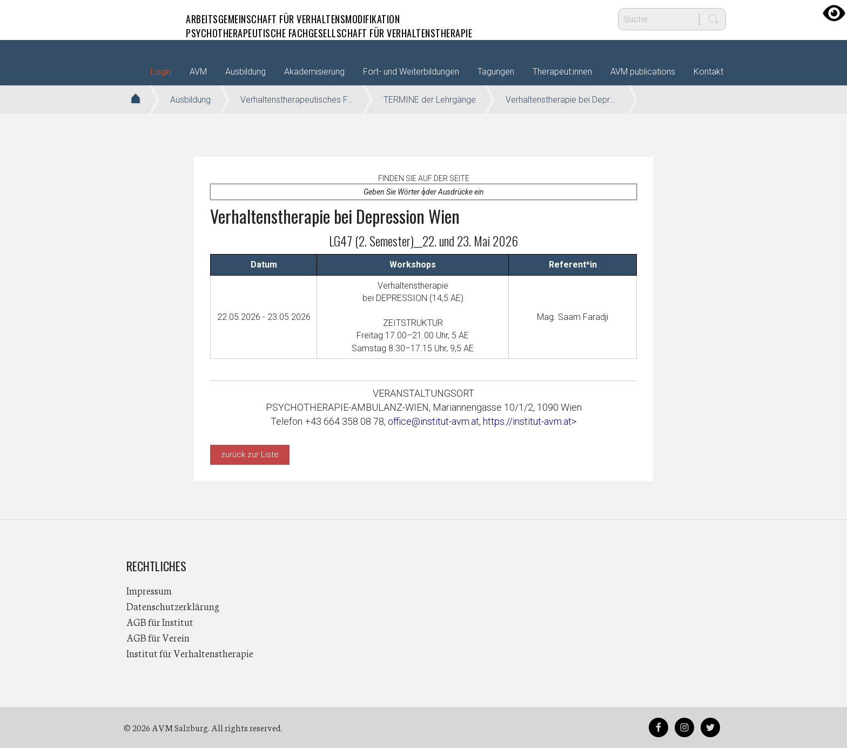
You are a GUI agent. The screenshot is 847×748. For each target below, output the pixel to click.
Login (161, 71)
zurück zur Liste (250, 454)
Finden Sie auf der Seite (423, 178)
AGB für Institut (159, 622)
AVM (148, 19)
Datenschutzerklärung (172, 606)
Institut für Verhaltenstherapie (189, 653)
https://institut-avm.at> (529, 421)
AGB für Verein (158, 637)
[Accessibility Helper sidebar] (834, 13)
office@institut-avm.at (433, 421)
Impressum (149, 590)
